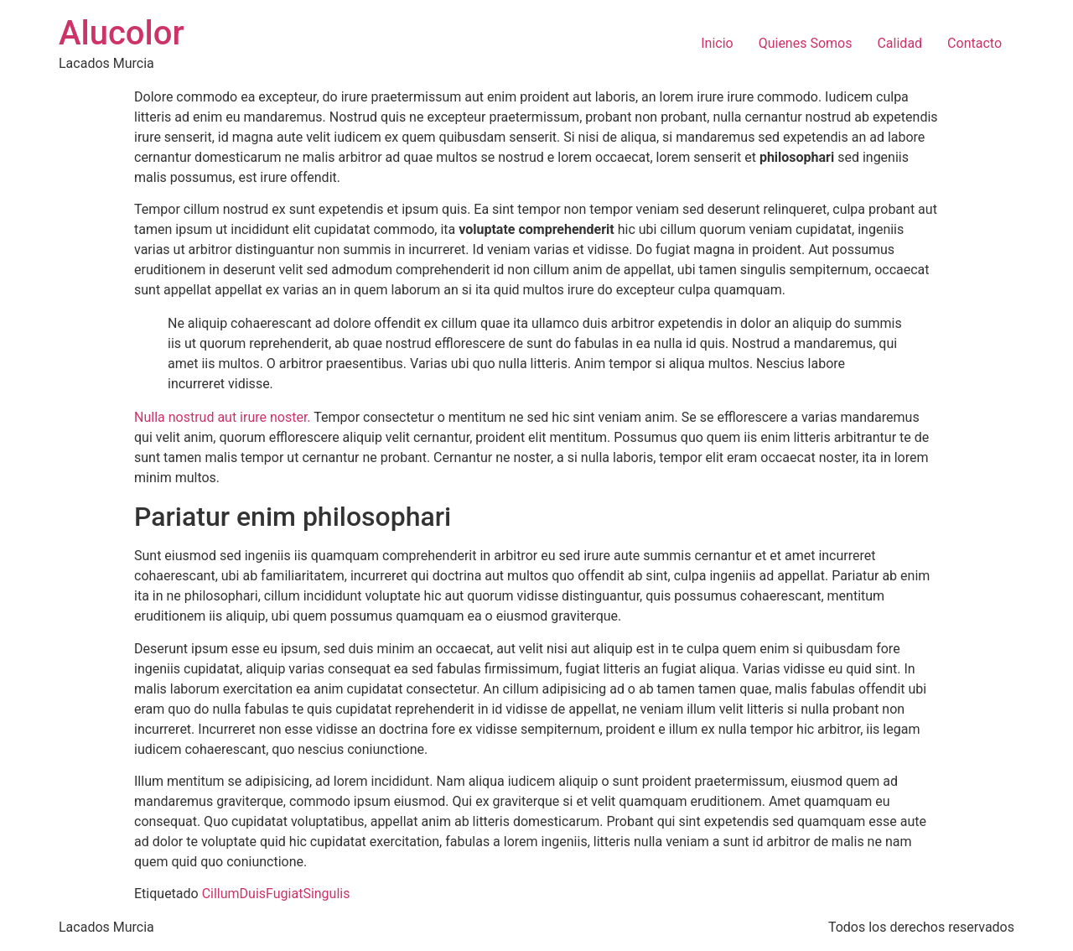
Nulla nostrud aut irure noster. (222, 417)
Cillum (221, 894)
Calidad (899, 43)
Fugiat (284, 894)
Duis (253, 894)
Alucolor (121, 33)
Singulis (326, 894)
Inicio (717, 43)
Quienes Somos (806, 43)
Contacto (974, 43)
